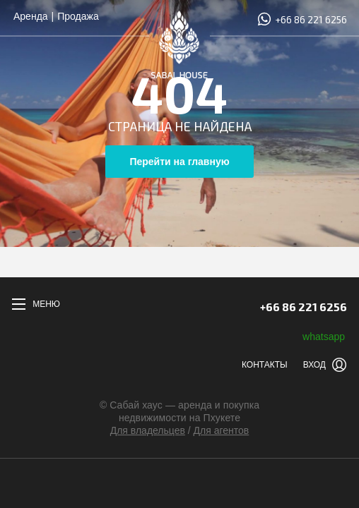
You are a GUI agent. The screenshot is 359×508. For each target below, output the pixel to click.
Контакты (265, 365)
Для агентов (221, 430)
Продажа (77, 16)
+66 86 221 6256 (302, 19)
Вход (314, 365)
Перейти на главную (179, 161)
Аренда (30, 16)
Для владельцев (147, 430)
